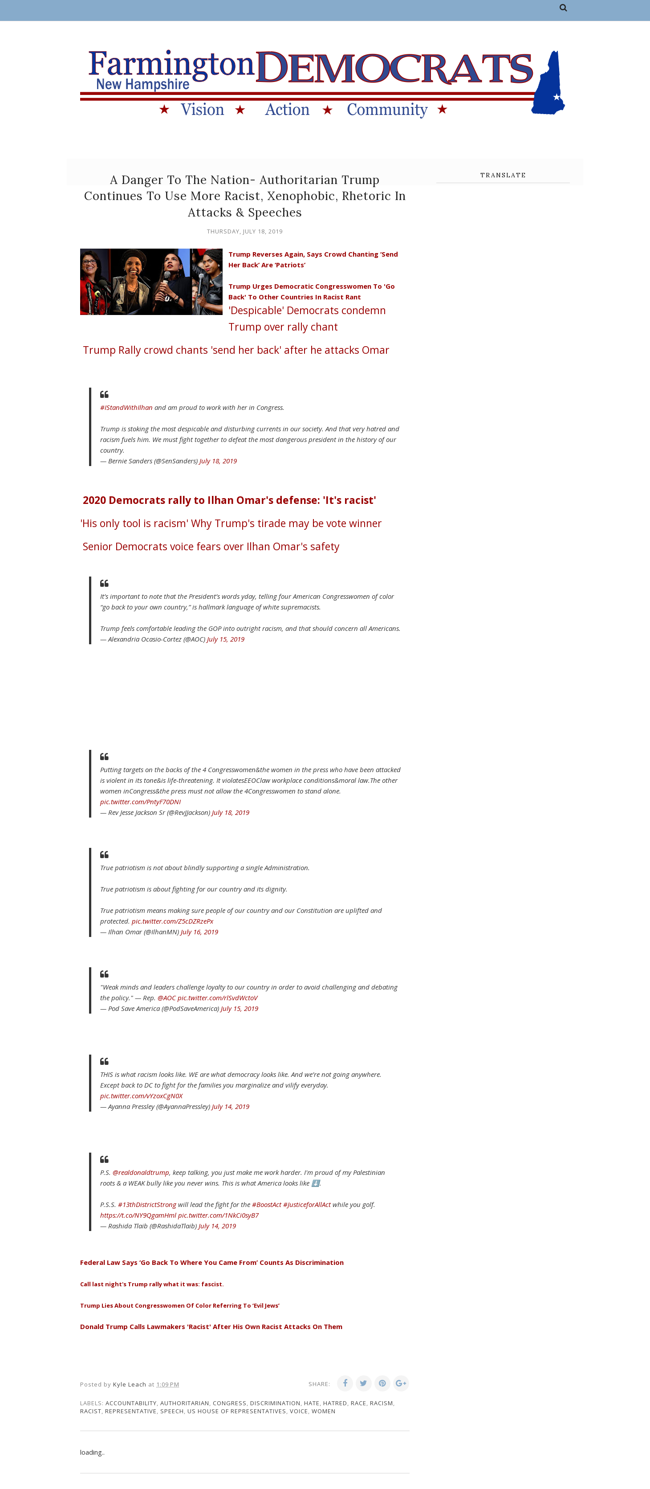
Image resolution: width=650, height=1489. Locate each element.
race (358, 1403)
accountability (131, 1403)
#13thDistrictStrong (147, 1204)
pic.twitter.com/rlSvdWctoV (217, 997)
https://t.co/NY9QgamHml (138, 1215)
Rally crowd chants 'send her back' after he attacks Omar (236, 350)
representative (131, 1411)
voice (299, 1411)
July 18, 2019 (218, 460)
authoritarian (184, 1403)
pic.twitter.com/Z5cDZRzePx (172, 920)
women (324, 1411)
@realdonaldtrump (141, 1172)
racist (91, 1411)
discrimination (275, 1403)
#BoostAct (266, 1204)
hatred (335, 1403)
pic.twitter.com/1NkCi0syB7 (218, 1215)
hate (312, 1403)
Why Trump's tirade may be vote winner (231, 523)
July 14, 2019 (230, 1106)
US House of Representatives (236, 1411)
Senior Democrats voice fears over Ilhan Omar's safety (211, 546)
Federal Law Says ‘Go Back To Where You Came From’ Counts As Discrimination (212, 1262)
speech (172, 1411)
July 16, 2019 (199, 931)
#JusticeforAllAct (307, 1204)
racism (381, 1403)
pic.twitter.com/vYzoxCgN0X (141, 1095)
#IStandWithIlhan (126, 407)
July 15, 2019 (225, 638)
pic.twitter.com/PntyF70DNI (140, 801)
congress (230, 1403)
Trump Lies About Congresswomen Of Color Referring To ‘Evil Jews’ (180, 1305)
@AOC (167, 997)
